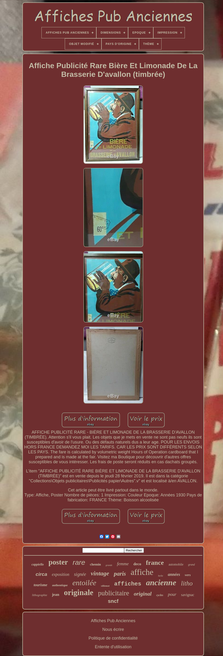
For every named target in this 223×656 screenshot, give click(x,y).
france (155, 562)
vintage (100, 573)
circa (41, 574)
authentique (60, 585)
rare (79, 562)
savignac (187, 595)
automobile (176, 564)
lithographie (39, 595)
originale (78, 592)
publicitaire (113, 593)
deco (137, 564)
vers (188, 575)
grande (108, 565)
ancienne (161, 582)
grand (191, 564)
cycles (159, 595)
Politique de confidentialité (113, 638)
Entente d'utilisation (113, 646)
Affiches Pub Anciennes (113, 620)
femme (123, 563)
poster (58, 562)
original (142, 594)
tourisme (40, 585)
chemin (95, 564)
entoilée (84, 582)
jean (55, 594)
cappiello (38, 564)
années (174, 574)
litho (187, 583)
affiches (127, 584)
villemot (105, 585)
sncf (113, 601)
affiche (142, 572)
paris (120, 573)
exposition (60, 574)
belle (160, 575)
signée (80, 574)
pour (172, 594)
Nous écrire (113, 629)
